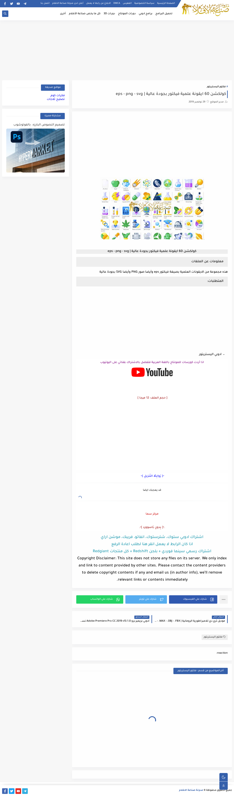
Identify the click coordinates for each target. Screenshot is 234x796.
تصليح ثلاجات (56, 99)
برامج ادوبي (145, 13)
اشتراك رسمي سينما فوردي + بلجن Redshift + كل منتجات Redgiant (152, 551)
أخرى (63, 13)
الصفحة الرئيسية (166, 3)
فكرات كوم (58, 95)
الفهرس (127, 3)
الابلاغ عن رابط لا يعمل (98, 3)
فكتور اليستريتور (216, 87)
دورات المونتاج (127, 13)
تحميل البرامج (163, 13)
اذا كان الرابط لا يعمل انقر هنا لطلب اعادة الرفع (152, 544)
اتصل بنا (45, 3)
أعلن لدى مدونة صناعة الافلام (67, 3)
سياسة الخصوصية (144, 3)
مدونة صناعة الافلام (191, 790)
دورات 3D (109, 13)
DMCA (116, 3)
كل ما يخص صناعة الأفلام (84, 13)
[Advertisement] (117, 49)
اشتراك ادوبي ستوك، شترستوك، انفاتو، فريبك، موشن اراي (152, 537)
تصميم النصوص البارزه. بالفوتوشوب (39, 125)
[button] (193, 599)
